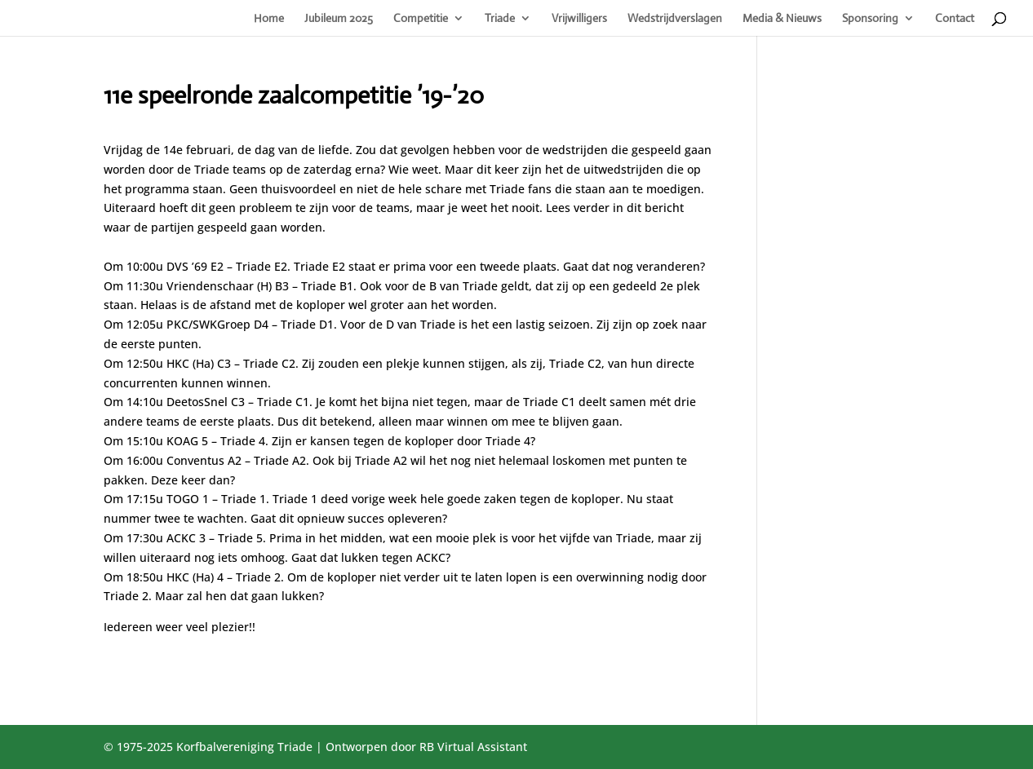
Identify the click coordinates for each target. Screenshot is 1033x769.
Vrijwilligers (579, 18)
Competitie (420, 18)
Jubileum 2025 (338, 18)
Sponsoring (870, 18)
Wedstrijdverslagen (674, 18)
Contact (954, 18)
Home (269, 18)
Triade (500, 18)
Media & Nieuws (782, 18)
